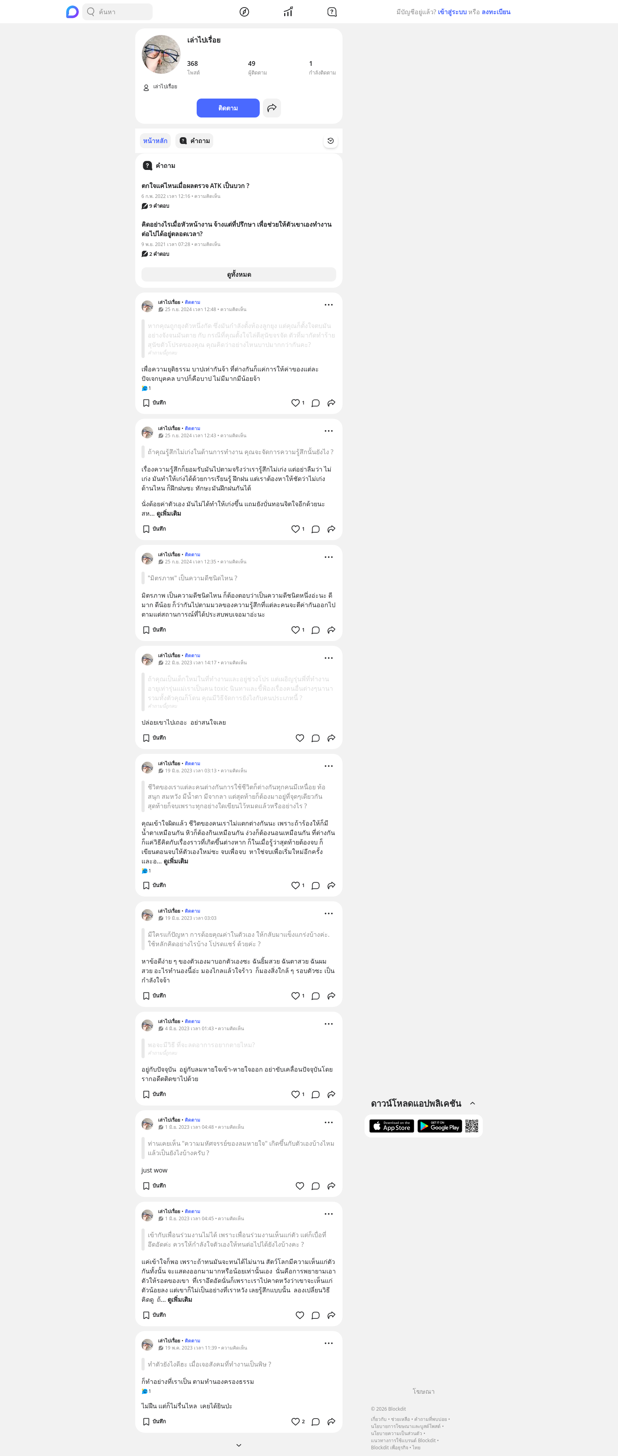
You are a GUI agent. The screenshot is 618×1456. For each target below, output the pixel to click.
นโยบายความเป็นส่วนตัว (396, 1433)
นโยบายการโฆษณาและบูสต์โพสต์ (406, 1426)
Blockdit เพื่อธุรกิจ (389, 1447)
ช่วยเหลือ (400, 1419)
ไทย (416, 1447)
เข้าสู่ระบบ (452, 11)
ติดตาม (228, 108)
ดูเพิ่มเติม (168, 513)
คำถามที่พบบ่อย (430, 1419)
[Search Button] (91, 12)
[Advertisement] (424, 1265)
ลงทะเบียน (496, 11)
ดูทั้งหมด (239, 274)
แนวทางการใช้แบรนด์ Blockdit (403, 1440)
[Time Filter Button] (335, 141)
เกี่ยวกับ (379, 1419)
